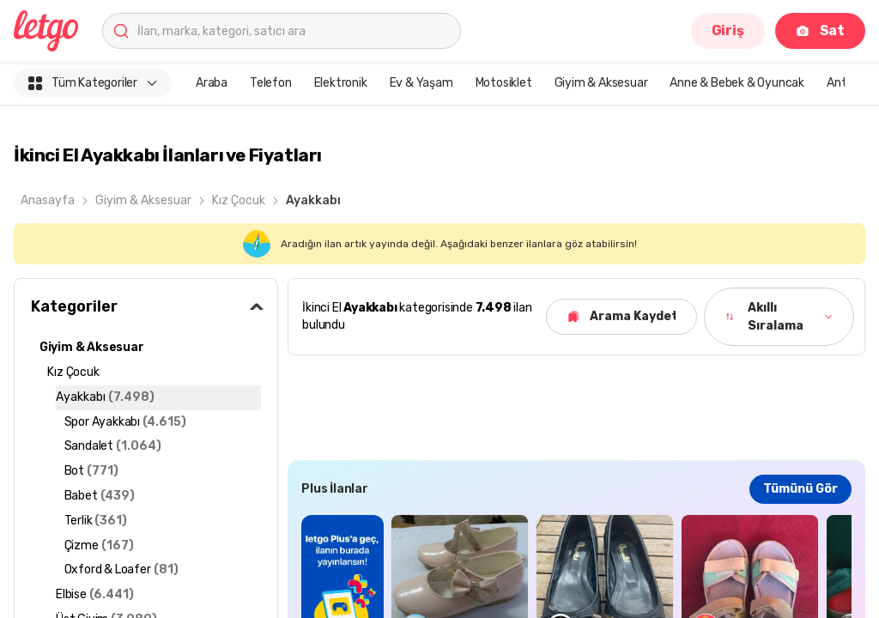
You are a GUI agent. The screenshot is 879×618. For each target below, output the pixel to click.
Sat (820, 30)
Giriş (728, 30)
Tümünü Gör (800, 489)
